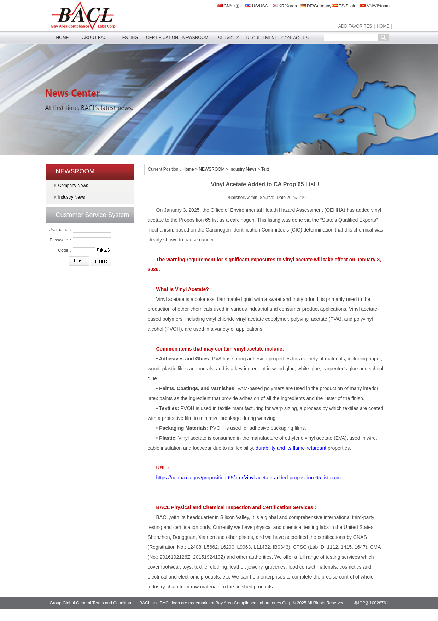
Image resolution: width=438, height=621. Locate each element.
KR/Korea (284, 6)
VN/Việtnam (375, 6)
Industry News (71, 197)
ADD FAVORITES (355, 26)
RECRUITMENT (261, 37)
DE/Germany (316, 6)
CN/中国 (228, 6)
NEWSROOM (195, 37)
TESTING (128, 37)
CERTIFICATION (162, 37)
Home (188, 169)
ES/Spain (344, 6)
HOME (382, 26)
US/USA (256, 6)
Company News (73, 185)
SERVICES (228, 37)
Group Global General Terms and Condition (90, 602)
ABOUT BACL (95, 37)
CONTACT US (295, 37)
